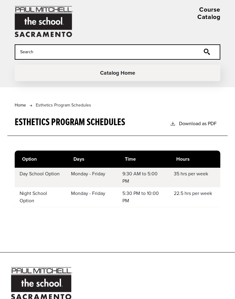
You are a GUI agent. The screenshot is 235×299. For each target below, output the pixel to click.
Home (20, 105)
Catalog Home (117, 73)
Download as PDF (193, 123)
